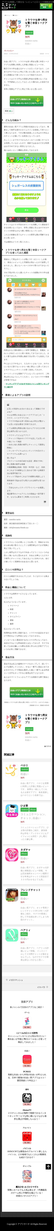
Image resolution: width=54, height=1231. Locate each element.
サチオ (48, 746)
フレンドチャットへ (27, 905)
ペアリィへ (27, 946)
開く (10, 111)
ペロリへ (27, 781)
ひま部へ (27, 823)
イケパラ (41, 987)
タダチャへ (27, 865)
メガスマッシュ (16, 980)
